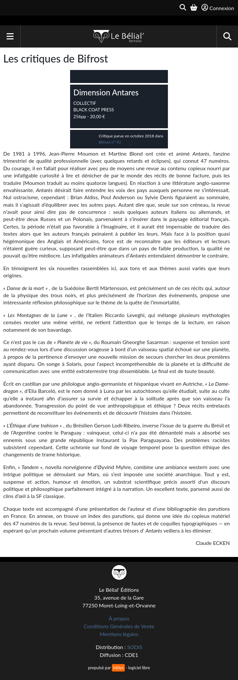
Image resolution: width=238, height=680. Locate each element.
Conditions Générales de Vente (119, 626)
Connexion (217, 7)
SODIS (134, 647)
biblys (118, 667)
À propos (119, 618)
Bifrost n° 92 (110, 142)
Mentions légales (119, 634)
